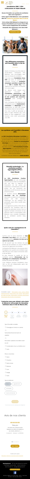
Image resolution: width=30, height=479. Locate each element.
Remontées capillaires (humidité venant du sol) (14, 347)
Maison (8, 389)
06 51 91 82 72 (9, 466)
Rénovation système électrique (20, 295)
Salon (8, 362)
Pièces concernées (9, 359)
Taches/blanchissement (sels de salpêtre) (13, 339)
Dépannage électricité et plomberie (11, 297)
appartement (17, 389)
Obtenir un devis (15, 469)
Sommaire (24, 475)
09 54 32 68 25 (21, 465)
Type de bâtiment (9, 385)
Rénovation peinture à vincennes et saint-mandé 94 (12, 455)
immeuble (8, 393)
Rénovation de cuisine (16, 293)
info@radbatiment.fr (19, 466)
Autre (8, 354)
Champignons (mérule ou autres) (15, 332)
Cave (8, 374)
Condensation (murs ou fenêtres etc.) (16, 351)
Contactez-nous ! (15, 31)
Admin (20, 475)
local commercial (10, 398)
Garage (8, 377)
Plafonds (9, 371)
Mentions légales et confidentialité (10, 475)
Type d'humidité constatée (11, 329)
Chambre (9, 365)
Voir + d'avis (15, 446)
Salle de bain (10, 368)
